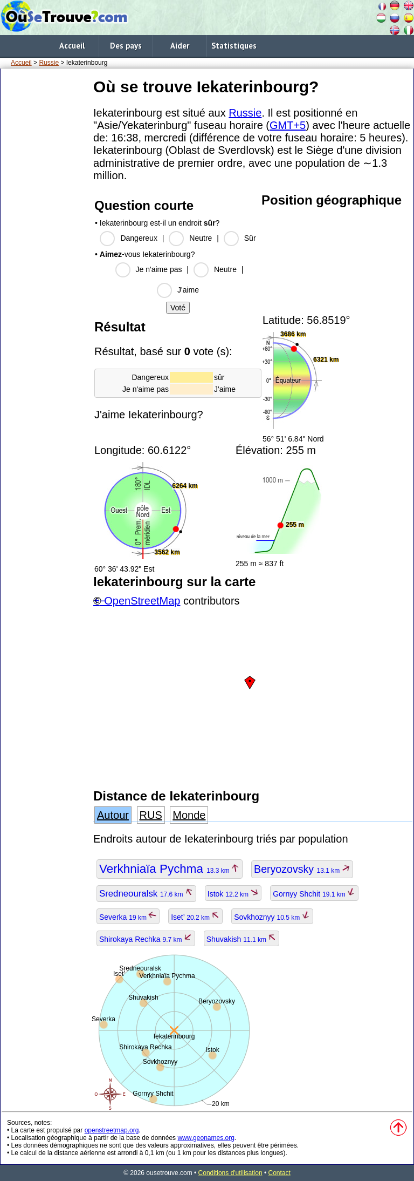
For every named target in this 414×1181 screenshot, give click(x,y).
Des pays (126, 45)
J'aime (188, 290)
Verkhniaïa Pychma (169, 868)
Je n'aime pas (159, 269)
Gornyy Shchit (314, 894)
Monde (188, 815)
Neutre (200, 238)
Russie (49, 62)
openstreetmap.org (112, 1130)
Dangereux (138, 238)
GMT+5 (288, 125)
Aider (179, 45)
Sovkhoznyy (272, 917)
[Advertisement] (45, 237)
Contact (279, 1173)
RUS (151, 815)
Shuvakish (241, 939)
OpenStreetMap (142, 601)
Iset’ (195, 917)
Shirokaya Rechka (145, 939)
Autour (113, 815)
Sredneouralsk (146, 893)
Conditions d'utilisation (230, 1173)
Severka (128, 917)
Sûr (250, 238)
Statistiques (234, 45)
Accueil (72, 45)
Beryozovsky (302, 869)
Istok (233, 894)
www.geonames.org (205, 1138)
